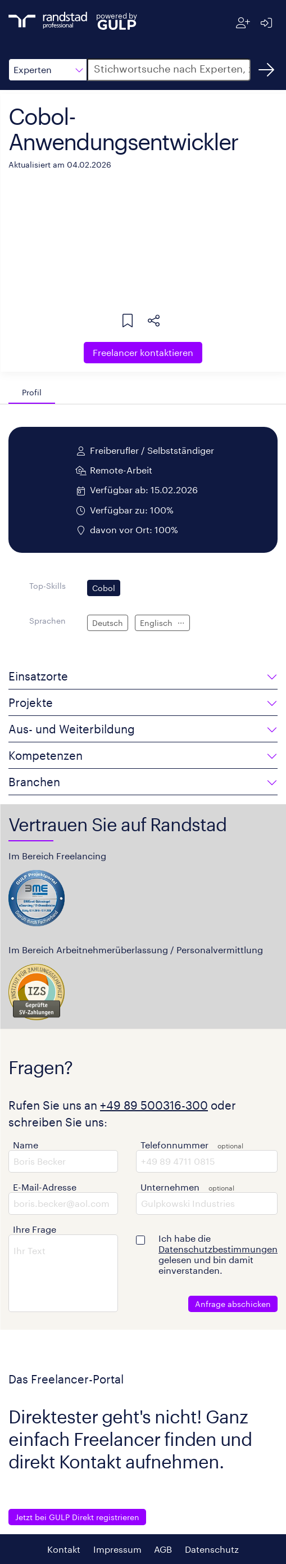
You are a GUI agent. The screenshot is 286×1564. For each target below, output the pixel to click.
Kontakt (63, 1549)
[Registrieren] (243, 22)
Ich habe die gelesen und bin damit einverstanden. (218, 1254)
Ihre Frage (34, 1229)
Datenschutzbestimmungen (218, 1248)
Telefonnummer (174, 1144)
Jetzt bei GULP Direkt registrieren (77, 1517)
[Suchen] (266, 69)
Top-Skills (47, 586)
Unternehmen (169, 1187)
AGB (163, 1549)
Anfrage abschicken (233, 1304)
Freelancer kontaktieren (143, 352)
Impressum (117, 1549)
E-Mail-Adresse (44, 1187)
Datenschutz (212, 1549)
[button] (47, 69)
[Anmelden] (266, 22)
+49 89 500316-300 (154, 1105)
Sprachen (47, 620)
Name (25, 1144)
